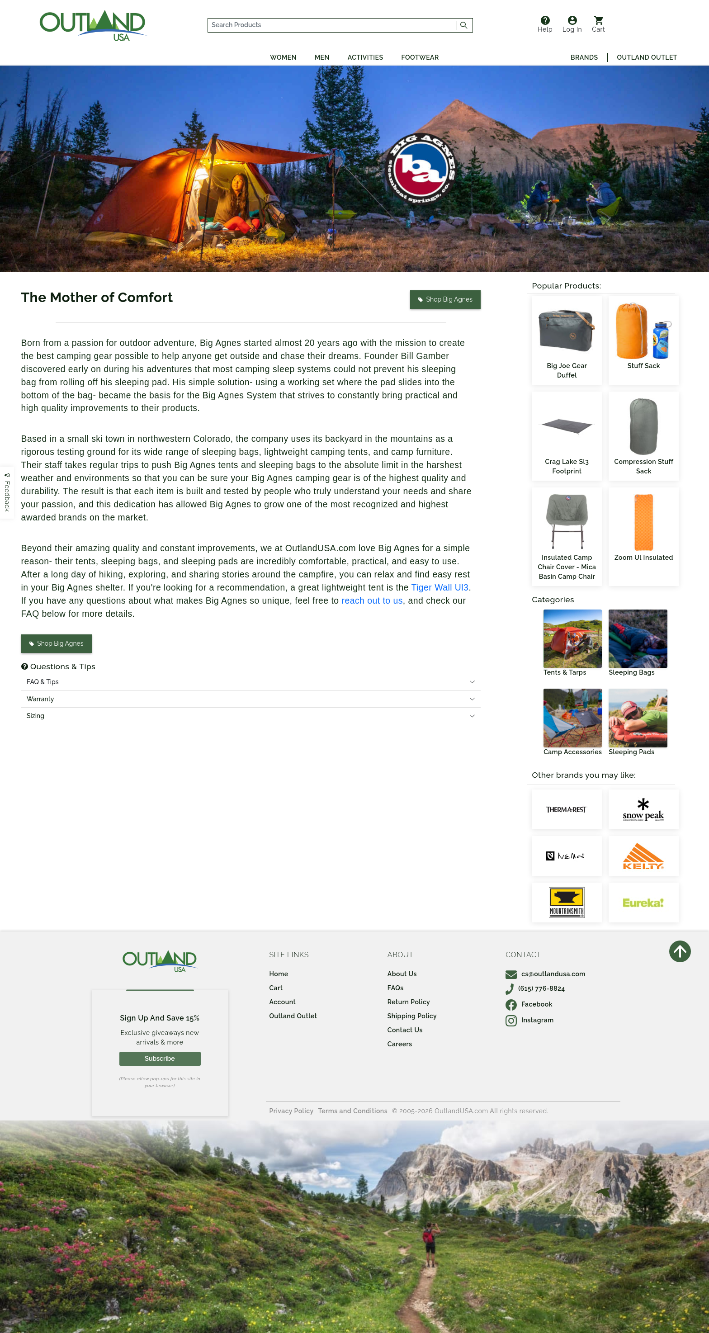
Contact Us (405, 1030)
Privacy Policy (291, 1111)
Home (278, 974)
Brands (584, 57)
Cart (598, 24)
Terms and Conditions (353, 1111)
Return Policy (409, 1002)
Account (282, 1002)
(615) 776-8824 (535, 988)
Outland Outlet (647, 57)
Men (322, 57)
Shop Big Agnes (445, 299)
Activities (365, 57)
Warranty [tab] (40, 699)
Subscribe (160, 1058)
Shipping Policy (412, 1016)
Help (545, 24)
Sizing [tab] (35, 715)
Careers (400, 1044)
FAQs (396, 988)
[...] (332, 25)
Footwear (420, 57)
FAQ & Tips (43, 681)
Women (283, 57)
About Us (402, 974)
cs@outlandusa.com (546, 974)
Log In (572, 24)
